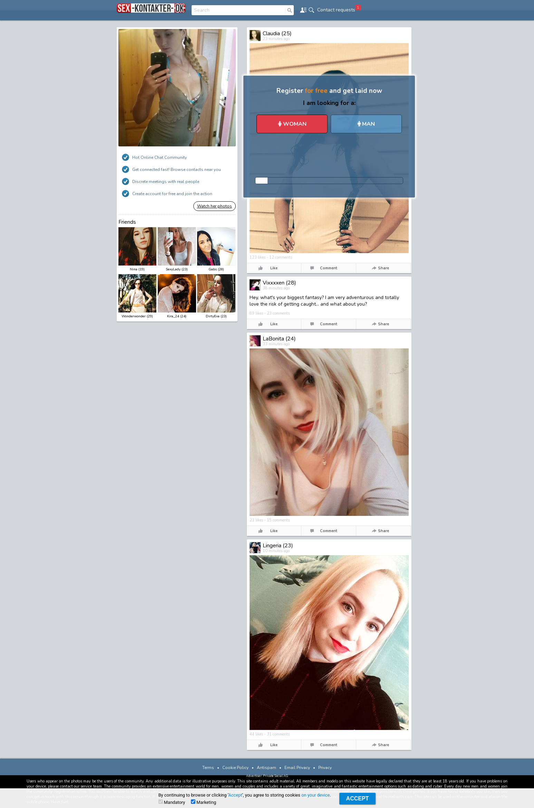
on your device (315, 795)
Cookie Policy (235, 767)
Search (202, 10)
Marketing (203, 802)
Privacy (325, 767)
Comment (328, 268)
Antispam (266, 767)
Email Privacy (297, 767)
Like (274, 268)
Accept (235, 795)
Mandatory (171, 802)
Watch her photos (214, 206)
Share (383, 268)
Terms (208, 767)
